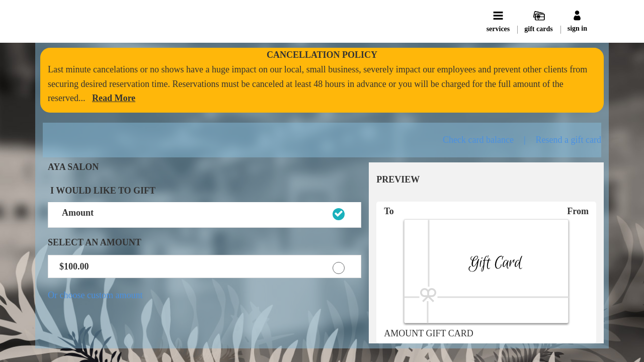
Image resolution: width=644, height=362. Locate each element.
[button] (204, 215)
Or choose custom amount (95, 295)
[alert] (322, 80)
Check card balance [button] (478, 140)
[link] (113, 98)
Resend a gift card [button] (568, 140)
